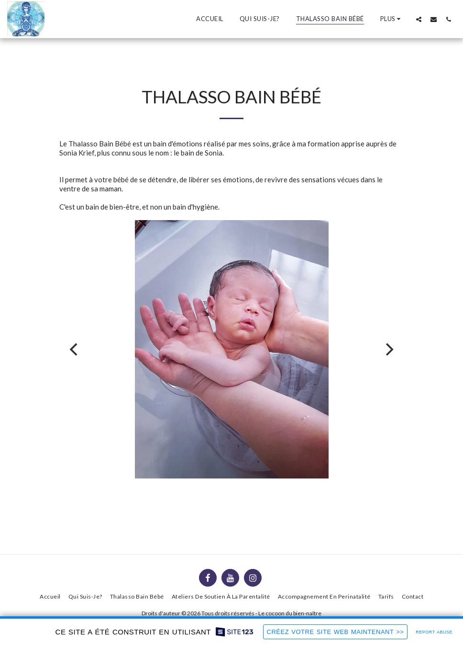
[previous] (74, 349)
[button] (419, 19)
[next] (388, 349)
